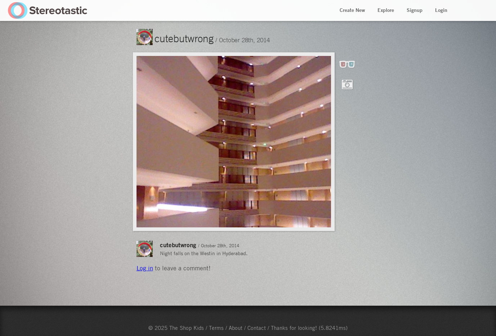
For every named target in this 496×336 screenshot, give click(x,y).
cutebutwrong (184, 38)
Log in (145, 268)
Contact (256, 327)
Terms (216, 327)
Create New (352, 10)
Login (441, 10)
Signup (415, 10)
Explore (385, 10)
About (235, 327)
